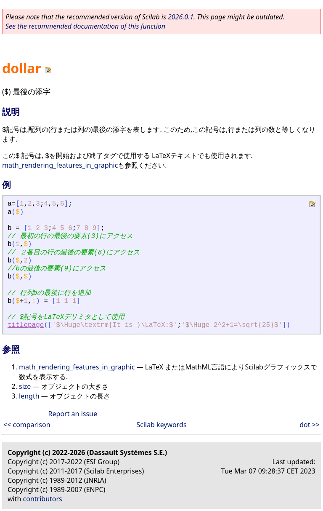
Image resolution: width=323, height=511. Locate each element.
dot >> (309, 424)
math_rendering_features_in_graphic (60, 165)
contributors (42, 498)
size (25, 386)
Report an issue (72, 413)
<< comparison (26, 424)
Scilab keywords (161, 424)
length (29, 396)
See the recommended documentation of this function (85, 26)
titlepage (26, 325)
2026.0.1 (180, 16)
